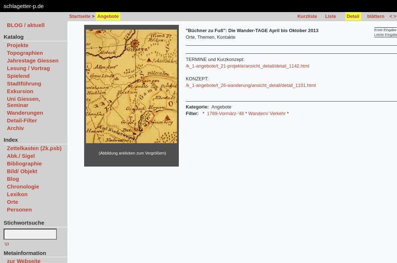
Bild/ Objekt (22, 171)
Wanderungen (25, 113)
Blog (13, 179)
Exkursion (20, 91)
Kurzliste (307, 16)
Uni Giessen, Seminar (23, 102)
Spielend (18, 76)
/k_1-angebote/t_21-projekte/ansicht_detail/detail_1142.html (247, 66)
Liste (330, 16)
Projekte (17, 45)
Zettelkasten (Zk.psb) (34, 148)
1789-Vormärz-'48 (225, 113)
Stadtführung (24, 83)
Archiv (15, 128)
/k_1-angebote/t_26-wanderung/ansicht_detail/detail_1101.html (251, 85)
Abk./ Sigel (21, 156)
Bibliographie (24, 163)
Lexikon (17, 194)
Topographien (25, 53)
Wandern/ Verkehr (267, 113)
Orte (12, 202)
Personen (19, 209)
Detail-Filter (22, 120)
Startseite (79, 16)
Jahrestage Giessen (33, 60)
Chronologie (23, 186)
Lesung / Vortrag (28, 68)
